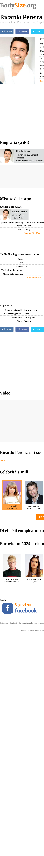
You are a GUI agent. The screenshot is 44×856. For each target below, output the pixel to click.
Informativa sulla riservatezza (31, 623)
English (24, 630)
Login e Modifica (32, 233)
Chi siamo (4, 623)
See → (3, 460)
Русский (31, 630)
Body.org (18, 5)
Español (38, 630)
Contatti (13, 623)
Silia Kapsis (34, 580)
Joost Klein (11, 580)
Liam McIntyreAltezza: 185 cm (34, 507)
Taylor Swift (11, 507)
